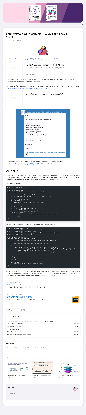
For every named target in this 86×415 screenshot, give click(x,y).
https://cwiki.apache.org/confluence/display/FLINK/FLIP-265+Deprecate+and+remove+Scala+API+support (35, 59)
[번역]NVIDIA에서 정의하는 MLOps (14, 331)
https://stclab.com (12, 282)
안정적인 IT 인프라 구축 (14, 285)
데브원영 (11, 388)
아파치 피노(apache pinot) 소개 (14, 326)
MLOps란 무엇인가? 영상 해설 (13, 329)
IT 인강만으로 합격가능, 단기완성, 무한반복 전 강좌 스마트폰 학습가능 (26, 299)
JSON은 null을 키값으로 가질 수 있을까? (15, 323)
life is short (11, 390)
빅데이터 (9, 316)
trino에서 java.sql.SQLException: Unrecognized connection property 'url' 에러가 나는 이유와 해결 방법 (30, 321)
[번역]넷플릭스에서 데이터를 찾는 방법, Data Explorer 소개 (19, 334)
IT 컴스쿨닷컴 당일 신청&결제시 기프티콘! (19, 297)
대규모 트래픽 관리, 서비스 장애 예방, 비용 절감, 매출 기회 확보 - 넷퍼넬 (26, 287)
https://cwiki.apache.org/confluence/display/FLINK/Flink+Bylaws (23, 164)
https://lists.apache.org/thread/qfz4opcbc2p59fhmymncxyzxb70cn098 (27, 88)
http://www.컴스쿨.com (13, 294)
